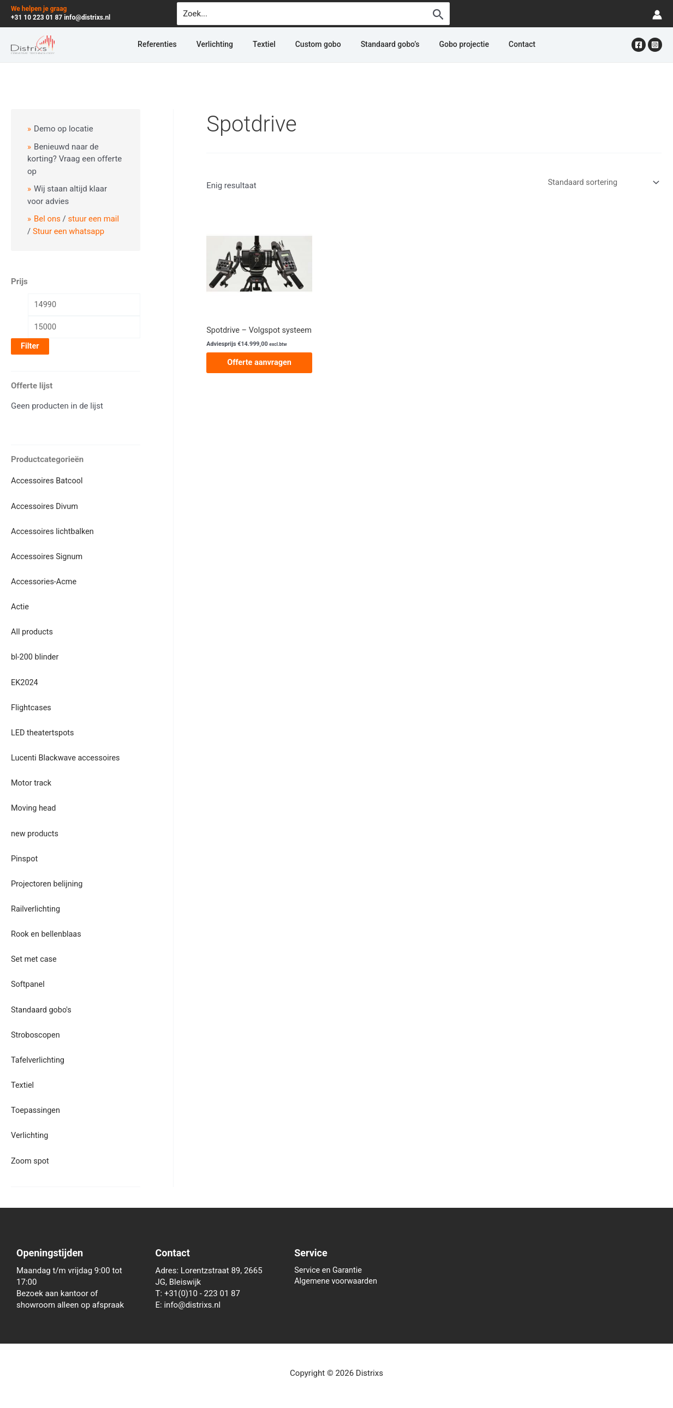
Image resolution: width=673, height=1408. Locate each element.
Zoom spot (30, 1149)
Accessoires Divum (46, 507)
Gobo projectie (442, 44)
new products (35, 828)
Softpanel (28, 976)
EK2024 (25, 680)
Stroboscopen (36, 1025)
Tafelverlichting (39, 1050)
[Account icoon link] (657, 14)
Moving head (34, 803)
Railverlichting (36, 902)
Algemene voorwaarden (337, 1270)
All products (33, 631)
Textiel (275, 44)
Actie (20, 606)
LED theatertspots (43, 729)
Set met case (34, 951)
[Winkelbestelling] (600, 182)
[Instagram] (655, 45)
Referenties (190, 44)
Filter (30, 347)
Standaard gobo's (42, 1001)
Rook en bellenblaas (47, 927)
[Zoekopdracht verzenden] (438, 14)
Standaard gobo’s (379, 44)
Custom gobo (318, 44)
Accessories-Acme (45, 581)
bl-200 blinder (36, 655)
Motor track (32, 779)
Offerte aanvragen (259, 372)
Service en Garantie (329, 1258)
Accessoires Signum (48, 556)
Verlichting (236, 44)
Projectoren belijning (48, 878)
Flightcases (32, 705)
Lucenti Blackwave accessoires (67, 754)
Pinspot (25, 853)
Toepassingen (36, 1100)
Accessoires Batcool (48, 483)
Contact (489, 44)
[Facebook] (639, 45)
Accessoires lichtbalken (54, 532)
